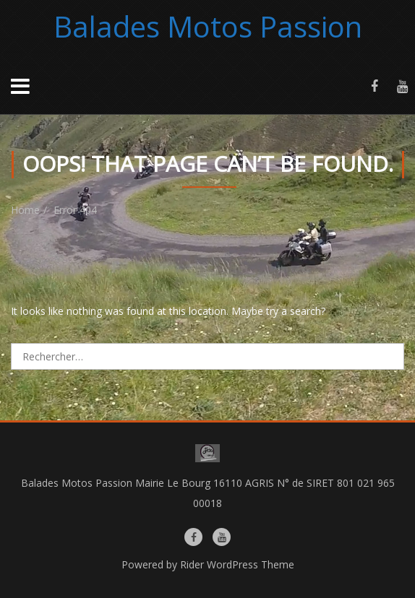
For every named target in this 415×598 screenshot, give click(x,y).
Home (25, 210)
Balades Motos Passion (208, 26)
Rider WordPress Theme (237, 564)
